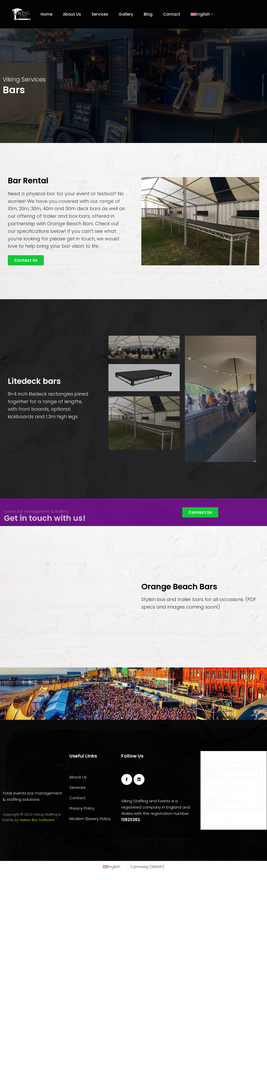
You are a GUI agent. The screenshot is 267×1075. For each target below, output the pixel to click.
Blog (148, 14)
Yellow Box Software (37, 974)
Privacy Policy (81, 949)
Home (46, 14)
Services (100, 14)
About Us (72, 14)
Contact (171, 14)
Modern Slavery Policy (90, 960)
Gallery (126, 14)
